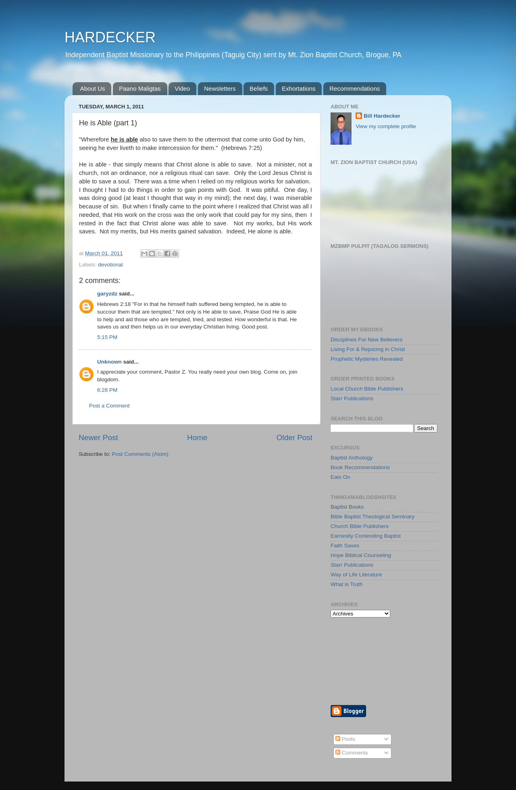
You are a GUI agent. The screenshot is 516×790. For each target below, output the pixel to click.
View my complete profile (386, 126)
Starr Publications (352, 398)
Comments (351, 753)
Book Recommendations (360, 467)
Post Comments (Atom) (140, 454)
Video (182, 88)
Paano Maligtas (139, 88)
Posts (345, 739)
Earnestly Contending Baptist (366, 536)
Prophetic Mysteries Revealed (367, 359)
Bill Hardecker (382, 116)
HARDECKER (110, 37)
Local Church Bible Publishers (367, 389)
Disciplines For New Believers (367, 340)
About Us (92, 88)
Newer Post (98, 437)
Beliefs (259, 88)
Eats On (340, 477)
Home (197, 437)
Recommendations (354, 88)
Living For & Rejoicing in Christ (368, 349)
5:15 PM (107, 337)
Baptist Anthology (351, 458)
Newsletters (219, 88)
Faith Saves (345, 546)
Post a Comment (109, 406)
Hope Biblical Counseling (361, 555)
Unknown (109, 362)
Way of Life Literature (356, 575)
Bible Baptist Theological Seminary (372, 517)
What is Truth (347, 584)
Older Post (294, 437)
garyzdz (107, 294)
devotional (110, 265)
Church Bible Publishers (360, 526)
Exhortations (298, 88)
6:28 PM (107, 390)
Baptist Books (347, 507)
